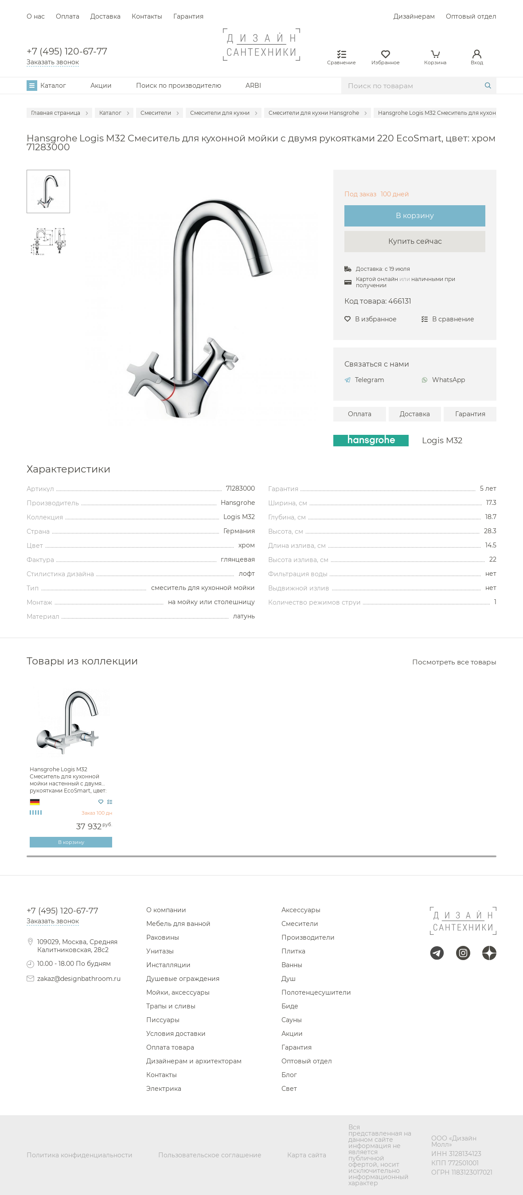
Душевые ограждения (182, 979)
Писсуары (163, 1020)
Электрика (163, 1089)
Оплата (67, 16)
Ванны (291, 965)
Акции (101, 85)
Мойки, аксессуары (178, 992)
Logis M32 (442, 441)
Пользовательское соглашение (210, 1155)
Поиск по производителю (178, 85)
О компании (166, 910)
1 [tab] (261, 856)
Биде (289, 1006)
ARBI (253, 85)
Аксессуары (300, 910)
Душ (288, 979)
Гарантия (188, 16)
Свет (289, 1089)
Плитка (293, 951)
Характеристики (68, 469)
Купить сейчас (415, 241)
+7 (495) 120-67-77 (67, 51)
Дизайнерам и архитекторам (194, 1061)
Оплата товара (170, 1047)
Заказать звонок (53, 62)
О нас (36, 16)
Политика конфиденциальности (80, 1155)
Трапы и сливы (170, 1006)
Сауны (291, 1020)
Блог (289, 1075)
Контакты (147, 16)
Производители (308, 937)
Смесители (299, 924)
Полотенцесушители (316, 992)
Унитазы (160, 951)
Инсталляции (168, 965)
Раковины (162, 937)
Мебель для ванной (178, 924)
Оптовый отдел (471, 16)
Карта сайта (306, 1155)
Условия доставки (176, 1034)
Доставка (105, 16)
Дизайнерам (414, 16)
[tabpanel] (72, 764)
